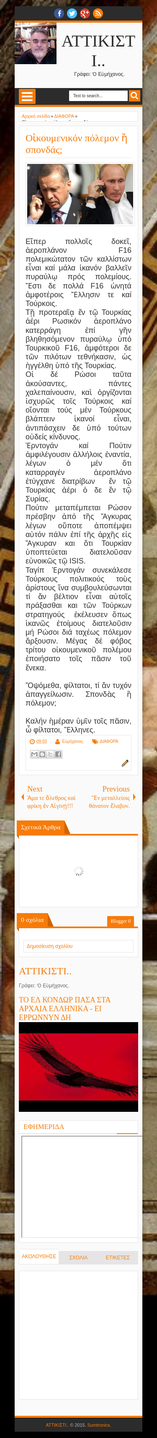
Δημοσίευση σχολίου (49, 946)
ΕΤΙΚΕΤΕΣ (118, 1258)
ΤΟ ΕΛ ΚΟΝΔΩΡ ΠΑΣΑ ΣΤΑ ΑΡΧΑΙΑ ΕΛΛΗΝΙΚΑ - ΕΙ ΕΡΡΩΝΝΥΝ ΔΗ (65, 1009)
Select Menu (27, 96)
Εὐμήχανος (72, 741)
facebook (59, 13)
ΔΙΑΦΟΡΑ (109, 741)
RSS (98, 13)
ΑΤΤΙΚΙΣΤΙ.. (45, 971)
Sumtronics (99, 1425)
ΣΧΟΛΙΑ (78, 1258)
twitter (72, 13)
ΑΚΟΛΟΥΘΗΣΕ (39, 1256)
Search (134, 95)
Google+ (85, 13)
